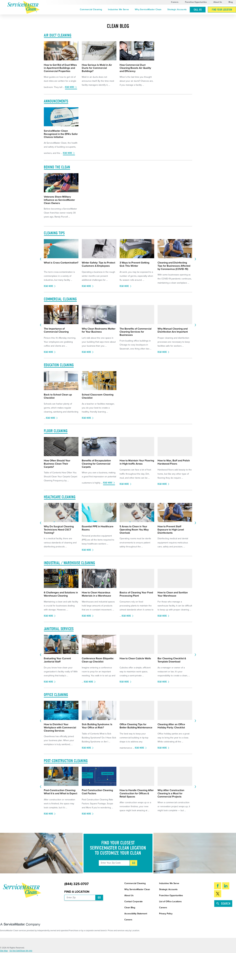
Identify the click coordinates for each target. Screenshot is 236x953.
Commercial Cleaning (91, 9)
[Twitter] (217, 893)
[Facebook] (217, 885)
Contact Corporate (133, 901)
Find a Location (76, 891)
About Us (217, 2)
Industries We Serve (118, 9)
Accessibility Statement (135, 913)
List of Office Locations (170, 901)
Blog (231, 2)
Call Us (198, 9)
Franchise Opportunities (196, 2)
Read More (69, 87)
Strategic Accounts (177, 9)
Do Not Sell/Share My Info (21, 951)
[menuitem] (91, 10)
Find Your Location (222, 9)
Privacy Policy (165, 913)
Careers (174, 2)
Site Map (4, 951)
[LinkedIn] (225, 885)
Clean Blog (129, 907)
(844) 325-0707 (76, 884)
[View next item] (195, 259)
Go (133, 863)
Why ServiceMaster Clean (148, 9)
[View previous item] (40, 259)
